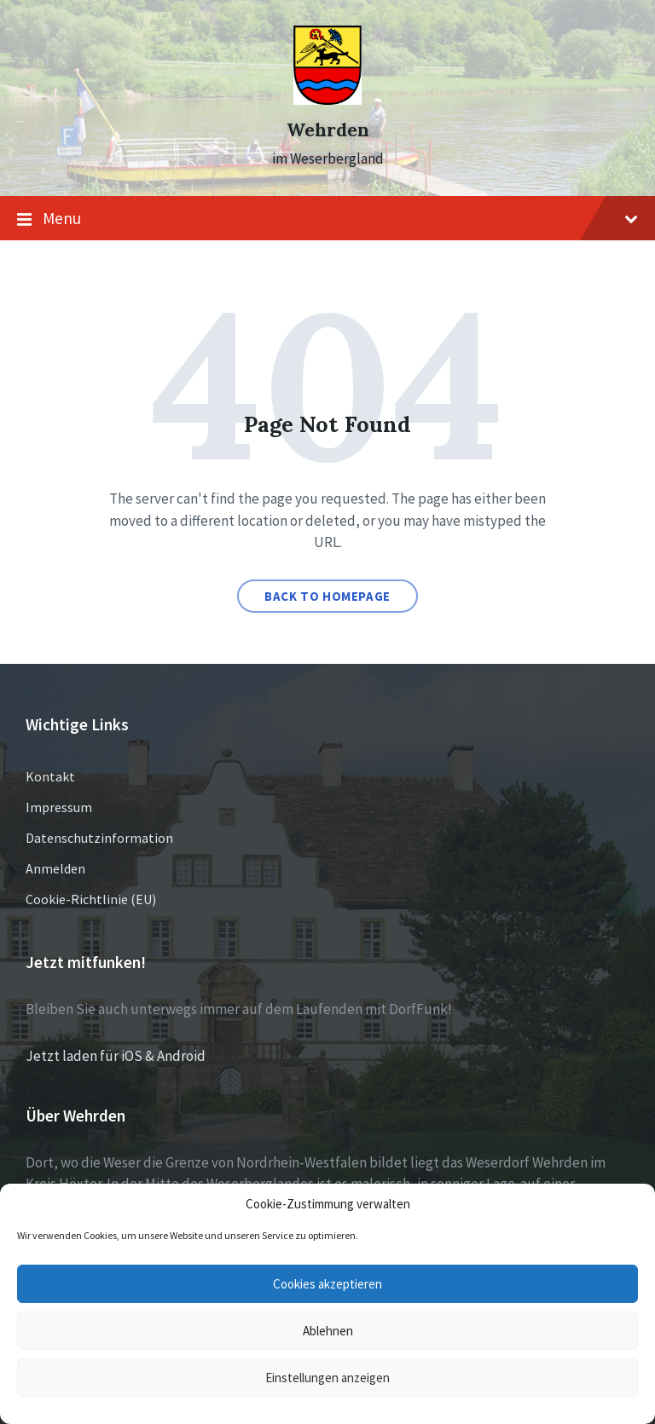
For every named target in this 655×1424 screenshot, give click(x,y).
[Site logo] (327, 99)
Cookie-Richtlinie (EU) (91, 899)
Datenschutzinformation (99, 837)
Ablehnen (328, 1331)
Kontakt (50, 776)
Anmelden (55, 868)
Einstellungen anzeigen (327, 1377)
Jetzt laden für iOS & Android (116, 1055)
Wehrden (328, 129)
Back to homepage (327, 596)
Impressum (59, 807)
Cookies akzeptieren (327, 1284)
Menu (327, 219)
